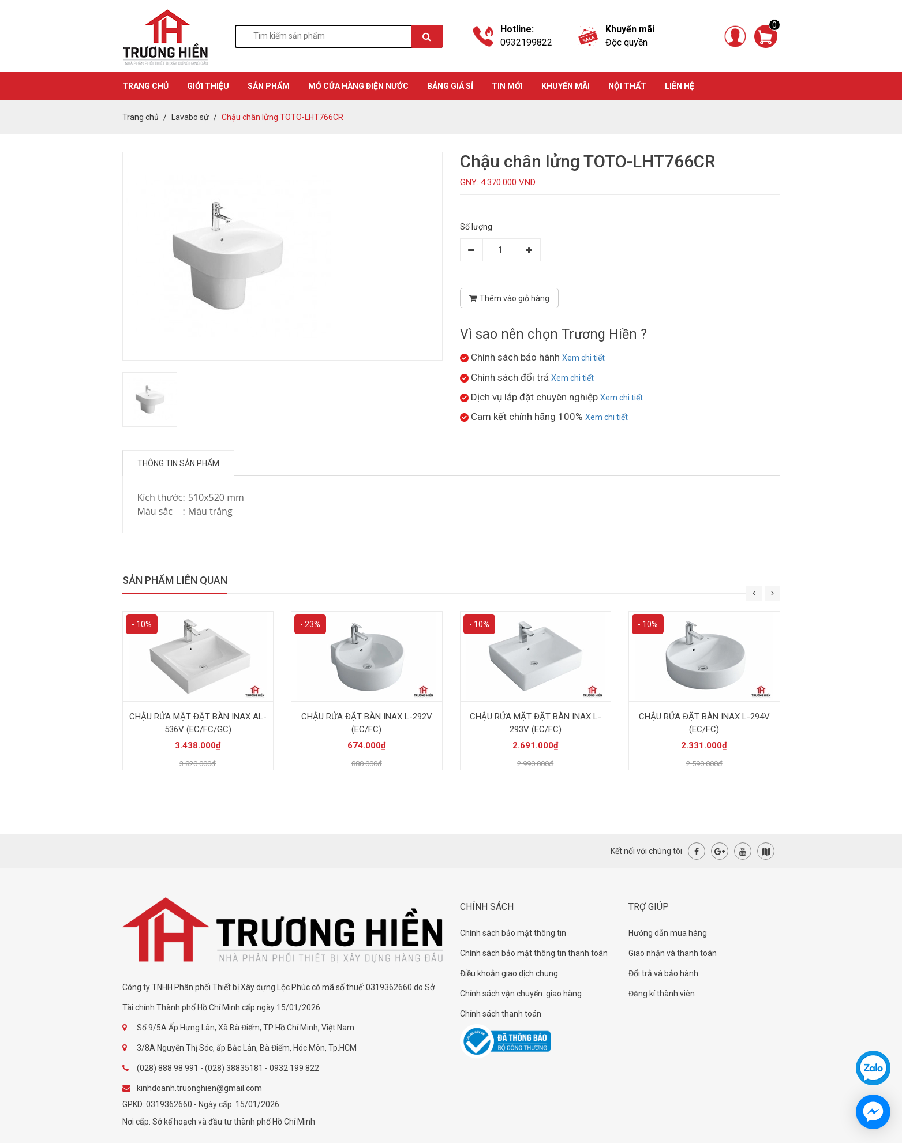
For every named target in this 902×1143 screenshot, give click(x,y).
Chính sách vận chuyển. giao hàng (521, 993)
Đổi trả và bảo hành (663, 973)
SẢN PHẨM (269, 86)
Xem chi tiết (583, 357)
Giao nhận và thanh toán (672, 953)
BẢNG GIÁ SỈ (450, 86)
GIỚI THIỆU (208, 86)
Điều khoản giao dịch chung (509, 973)
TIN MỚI (507, 86)
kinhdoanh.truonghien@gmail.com (199, 1088)
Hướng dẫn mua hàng (667, 933)
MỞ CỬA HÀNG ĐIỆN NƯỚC (358, 86)
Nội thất (627, 86)
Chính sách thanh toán (500, 1013)
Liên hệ (679, 86)
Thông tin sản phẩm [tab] (178, 463)
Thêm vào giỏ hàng (509, 298)
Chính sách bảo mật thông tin (513, 933)
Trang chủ (140, 117)
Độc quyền (626, 42)
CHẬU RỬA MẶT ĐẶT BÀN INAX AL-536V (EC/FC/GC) (198, 722)
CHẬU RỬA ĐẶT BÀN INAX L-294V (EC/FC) (704, 722)
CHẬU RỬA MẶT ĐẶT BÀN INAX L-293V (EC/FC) (535, 722)
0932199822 (526, 42)
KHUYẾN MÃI (565, 86)
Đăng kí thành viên (661, 993)
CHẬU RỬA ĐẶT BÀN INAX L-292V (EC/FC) (366, 722)
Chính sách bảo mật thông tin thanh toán (534, 953)
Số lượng (476, 226)
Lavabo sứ (190, 117)
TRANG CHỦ (145, 86)
